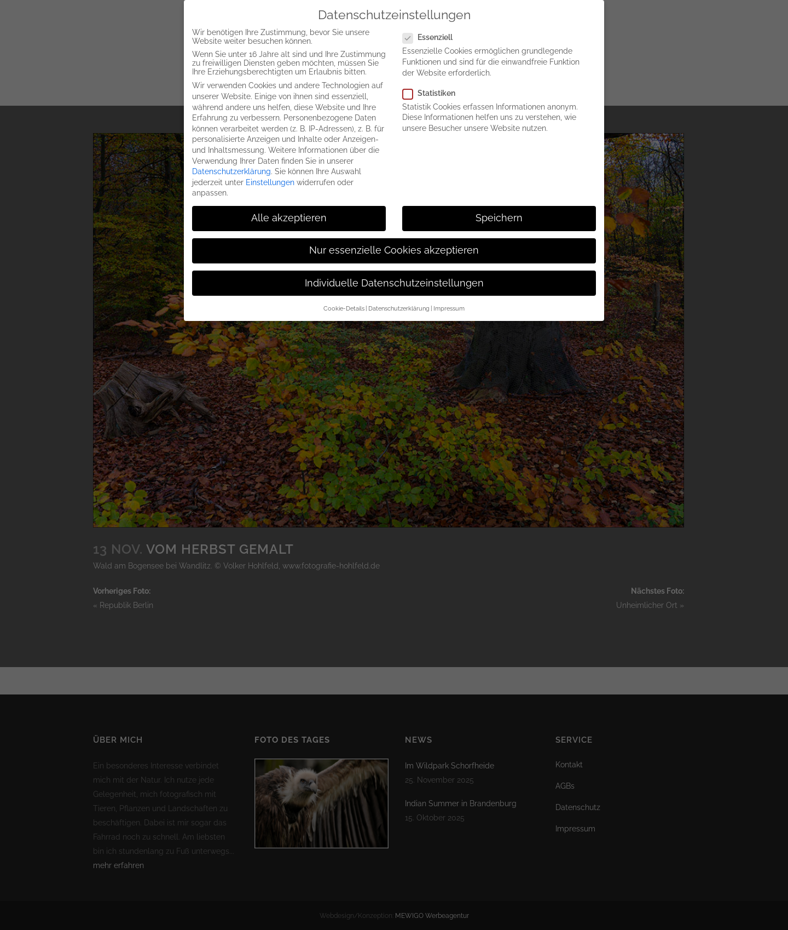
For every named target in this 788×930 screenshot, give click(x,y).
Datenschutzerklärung (231, 163)
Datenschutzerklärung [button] (399, 300)
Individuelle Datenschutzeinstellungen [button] (394, 274)
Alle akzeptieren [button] (289, 210)
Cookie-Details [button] (343, 300)
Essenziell (432, 29)
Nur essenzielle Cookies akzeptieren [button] (394, 242)
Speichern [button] (499, 210)
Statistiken (433, 85)
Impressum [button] (449, 300)
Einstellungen (270, 174)
